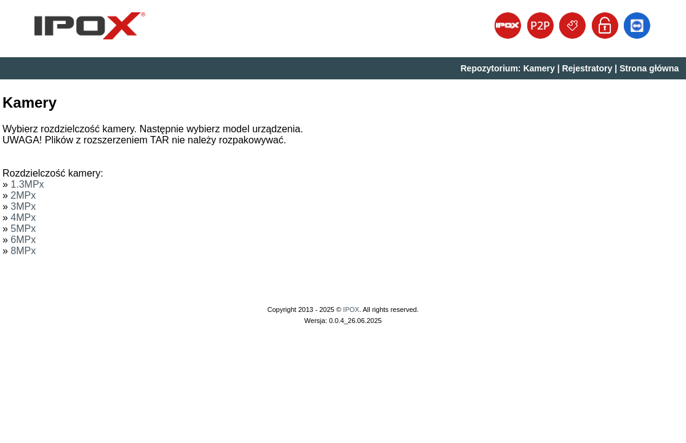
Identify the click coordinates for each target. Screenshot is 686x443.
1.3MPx (27, 184)
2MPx (23, 195)
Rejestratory (587, 68)
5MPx (23, 228)
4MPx (23, 217)
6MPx (23, 239)
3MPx (23, 206)
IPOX (351, 309)
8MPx (23, 250)
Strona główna (649, 68)
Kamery (538, 68)
